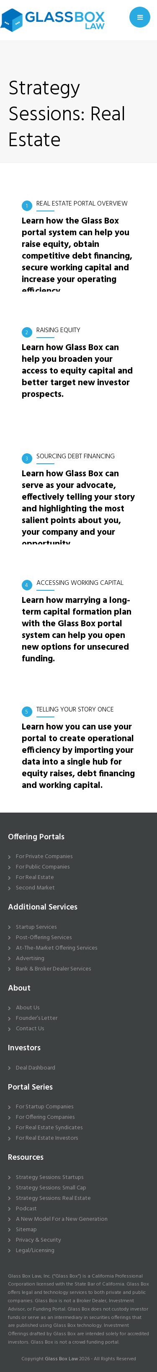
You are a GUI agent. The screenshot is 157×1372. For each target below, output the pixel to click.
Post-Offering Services (44, 937)
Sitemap (26, 1229)
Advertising (30, 958)
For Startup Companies (44, 1107)
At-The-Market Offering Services (56, 948)
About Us (27, 1008)
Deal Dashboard (35, 1068)
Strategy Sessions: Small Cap (51, 1188)
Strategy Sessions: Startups (49, 1177)
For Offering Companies (45, 1117)
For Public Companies (42, 867)
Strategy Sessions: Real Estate (53, 1198)
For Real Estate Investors (47, 1138)
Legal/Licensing (35, 1250)
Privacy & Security (38, 1240)
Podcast (26, 1209)
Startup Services (36, 927)
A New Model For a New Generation (62, 1219)
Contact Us (30, 1029)
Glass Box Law (61, 1359)
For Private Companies (44, 856)
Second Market (35, 888)
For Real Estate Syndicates (49, 1128)
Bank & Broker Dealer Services (53, 969)
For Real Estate (35, 877)
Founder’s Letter (36, 1018)
